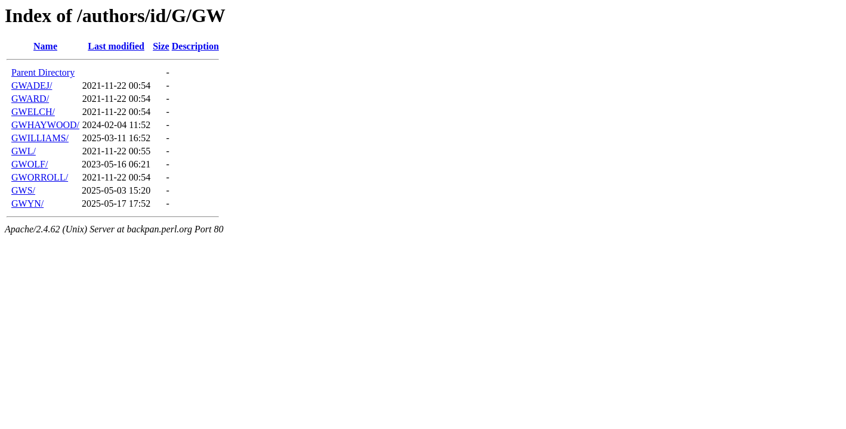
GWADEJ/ (31, 85)
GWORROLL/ (39, 177)
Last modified (116, 46)
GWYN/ (27, 203)
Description (195, 46)
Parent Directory (43, 72)
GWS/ (23, 190)
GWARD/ (30, 99)
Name (45, 46)
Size (161, 46)
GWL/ (23, 151)
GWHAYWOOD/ (45, 125)
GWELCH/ (33, 112)
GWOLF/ (29, 164)
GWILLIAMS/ (40, 138)
